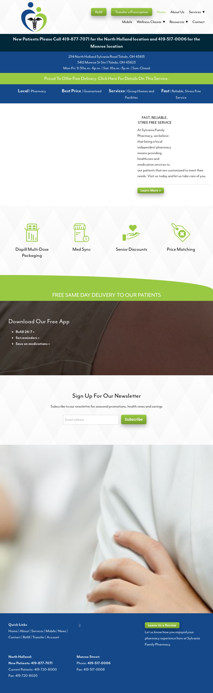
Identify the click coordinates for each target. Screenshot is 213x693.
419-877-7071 (76, 39)
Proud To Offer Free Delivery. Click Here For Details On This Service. (106, 78)
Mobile (127, 22)
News (62, 631)
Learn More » (150, 190)
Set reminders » (28, 338)
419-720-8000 (45, 669)
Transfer (38, 637)
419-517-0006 (172, 39)
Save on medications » (33, 344)
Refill (98, 12)
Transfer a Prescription (131, 12)
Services (37, 631)
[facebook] (80, 625)
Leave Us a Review (162, 625)
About (24, 631)
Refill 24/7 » (25, 332)
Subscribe (134, 419)
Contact (198, 22)
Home (161, 12)
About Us (177, 12)
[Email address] (91, 420)
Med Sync (82, 249)
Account (53, 637)
